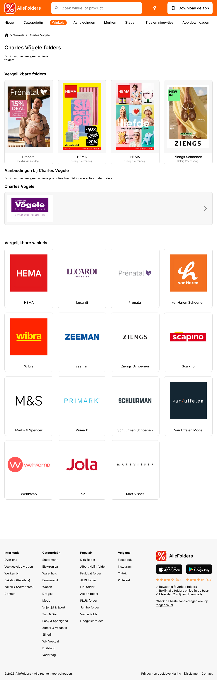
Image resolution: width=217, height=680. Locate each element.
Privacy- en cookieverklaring (161, 673)
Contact (9, 594)
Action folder (89, 594)
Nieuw (9, 22)
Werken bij (11, 573)
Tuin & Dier (49, 614)
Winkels (58, 22)
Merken (110, 22)
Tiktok (122, 573)
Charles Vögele (39, 35)
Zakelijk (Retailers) (17, 580)
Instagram (125, 566)
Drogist (47, 594)
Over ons (10, 560)
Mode (46, 600)
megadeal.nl (164, 605)
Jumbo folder (89, 607)
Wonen (47, 587)
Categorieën (33, 22)
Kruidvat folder (90, 573)
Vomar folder (89, 614)
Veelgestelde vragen (18, 566)
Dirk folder (87, 560)
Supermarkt (50, 560)
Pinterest (124, 580)
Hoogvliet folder (91, 621)
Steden (131, 22)
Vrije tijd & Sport (53, 607)
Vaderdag (49, 655)
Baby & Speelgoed (55, 621)
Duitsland (48, 648)
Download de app (190, 8)
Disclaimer (191, 673)
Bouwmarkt (50, 580)
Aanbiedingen (84, 22)
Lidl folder (87, 587)
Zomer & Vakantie (54, 628)
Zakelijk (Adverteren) (19, 587)
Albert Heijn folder (93, 566)
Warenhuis (49, 573)
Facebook (125, 560)
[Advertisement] (108, 180)
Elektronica (50, 566)
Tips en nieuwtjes (159, 22)
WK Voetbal (50, 641)
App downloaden (195, 22)
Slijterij (47, 634)
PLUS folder (88, 600)
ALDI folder (88, 580)
